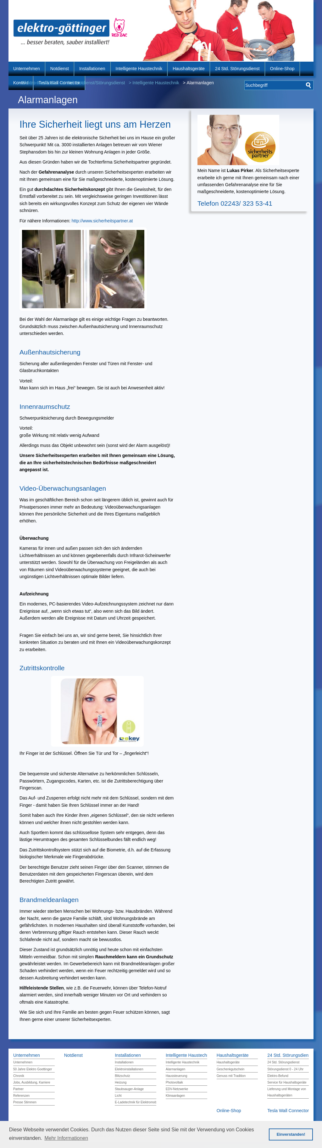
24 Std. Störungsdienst (237, 68)
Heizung (120, 1082)
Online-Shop (282, 68)
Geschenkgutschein (231, 1069)
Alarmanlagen (175, 1069)
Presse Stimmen (24, 1102)
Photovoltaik (174, 1082)
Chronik (18, 1076)
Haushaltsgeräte (189, 68)
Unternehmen (26, 68)
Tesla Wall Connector (288, 1110)
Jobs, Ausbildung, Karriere (31, 1082)
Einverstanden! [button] (291, 1134)
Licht (118, 1095)
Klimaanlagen (175, 1095)
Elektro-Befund (277, 1076)
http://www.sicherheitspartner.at (102, 220)
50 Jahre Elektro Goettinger (32, 1069)
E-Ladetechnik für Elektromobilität (138, 1102)
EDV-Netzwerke (177, 1089)
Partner (18, 1089)
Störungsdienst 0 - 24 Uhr (285, 1069)
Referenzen (21, 1095)
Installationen (92, 68)
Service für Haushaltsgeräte (286, 1082)
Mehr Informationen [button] (66, 1138)
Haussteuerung (176, 1076)
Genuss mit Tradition (231, 1076)
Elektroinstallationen (129, 1069)
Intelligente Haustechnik (139, 68)
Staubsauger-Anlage (129, 1089)
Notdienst (59, 68)
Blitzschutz (122, 1076)
